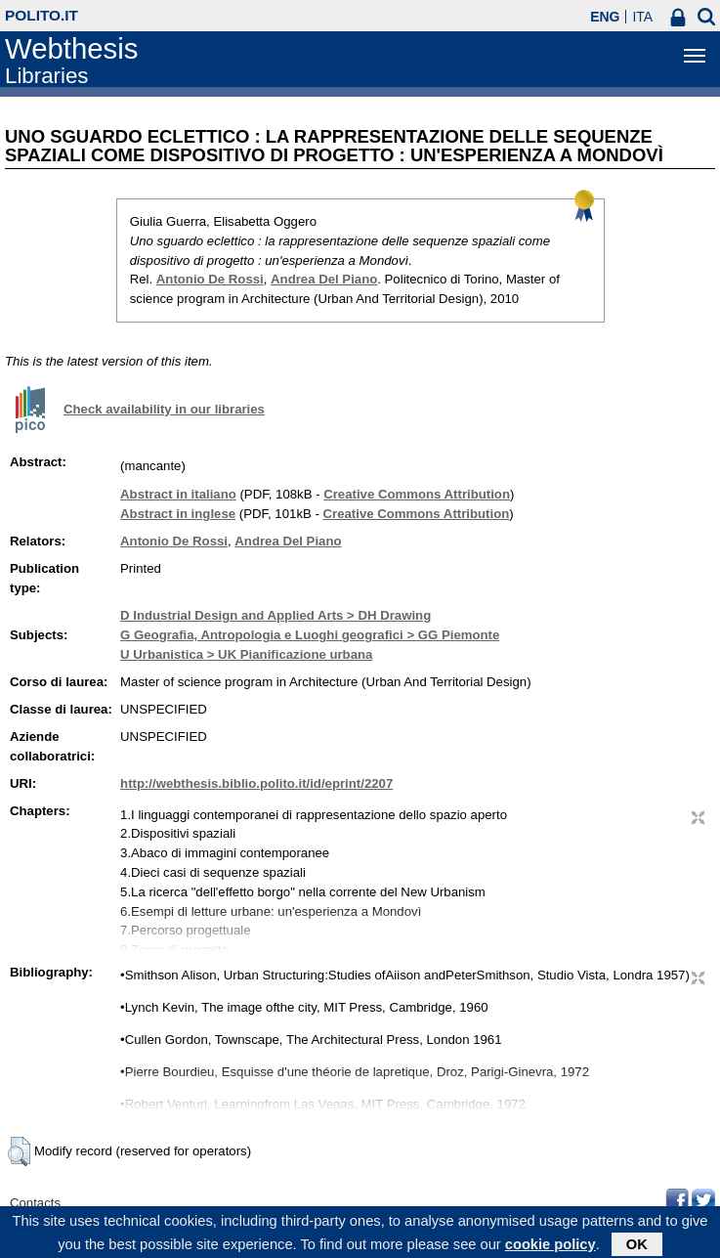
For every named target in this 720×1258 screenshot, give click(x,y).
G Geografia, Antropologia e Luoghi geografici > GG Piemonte (309, 635)
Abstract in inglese (177, 513)
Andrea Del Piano (324, 279)
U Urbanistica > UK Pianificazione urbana (246, 654)
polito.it (41, 15)
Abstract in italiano (178, 494)
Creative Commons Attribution (416, 494)
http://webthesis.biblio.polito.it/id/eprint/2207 (256, 783)
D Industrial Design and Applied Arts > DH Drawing (275, 615)
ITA (642, 16)
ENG (604, 16)
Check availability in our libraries (164, 409)
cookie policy (550, 1247)
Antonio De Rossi (210, 279)
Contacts (35, 1202)
